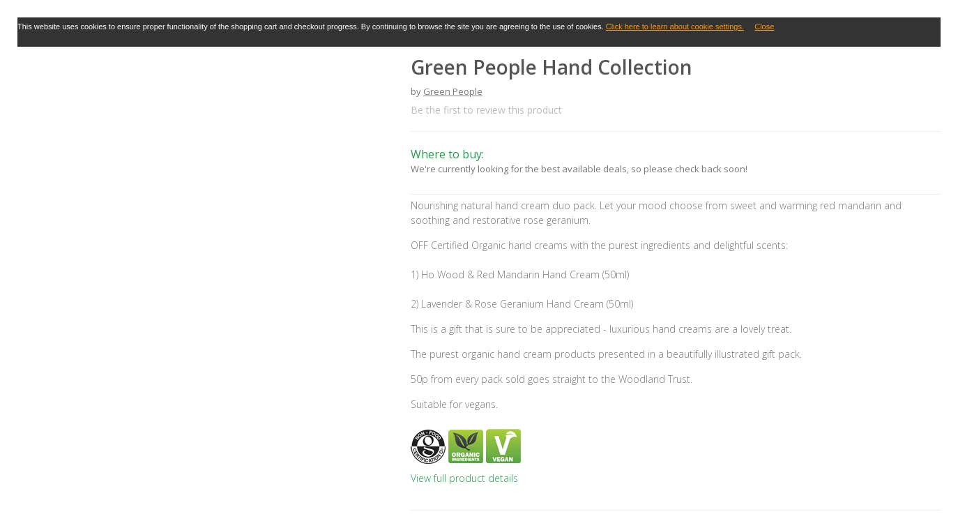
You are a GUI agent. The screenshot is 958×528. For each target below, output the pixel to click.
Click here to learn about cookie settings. (675, 26)
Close (764, 26)
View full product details (464, 478)
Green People (452, 91)
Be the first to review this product (486, 109)
